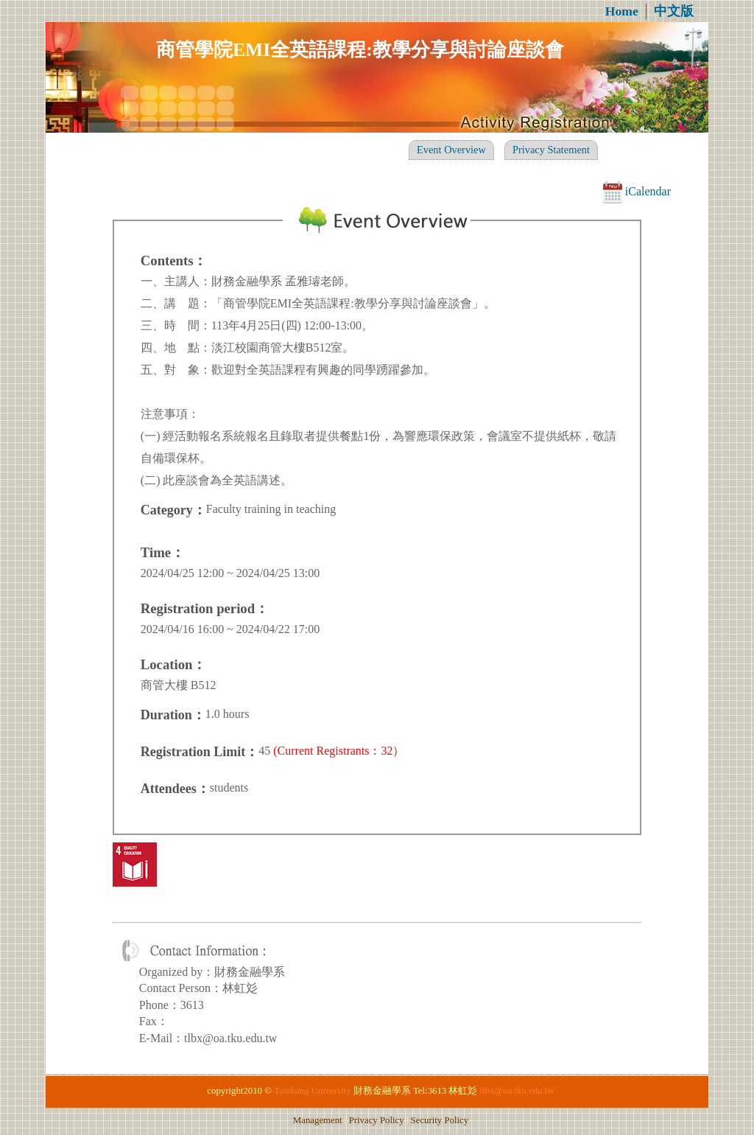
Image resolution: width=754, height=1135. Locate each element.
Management (317, 1120)
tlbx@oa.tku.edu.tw (517, 1091)
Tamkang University (312, 1091)
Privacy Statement (551, 150)
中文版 (674, 11)
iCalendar (637, 191)
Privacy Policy (376, 1120)
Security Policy (440, 1120)
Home (621, 11)
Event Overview (451, 150)
